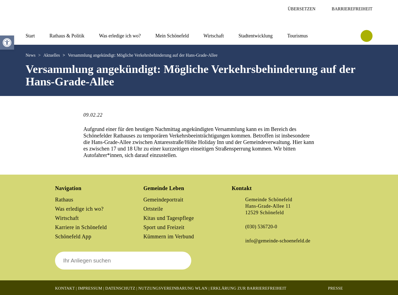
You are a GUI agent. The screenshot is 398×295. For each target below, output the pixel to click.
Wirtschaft (213, 36)
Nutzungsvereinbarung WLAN (173, 288)
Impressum (90, 288)
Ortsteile (153, 209)
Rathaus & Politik (67, 36)
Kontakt (65, 288)
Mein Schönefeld (172, 36)
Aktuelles (51, 55)
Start (30, 36)
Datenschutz (120, 288)
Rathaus (64, 200)
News (30, 55)
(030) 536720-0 (261, 226)
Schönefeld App (73, 236)
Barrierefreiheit (352, 9)
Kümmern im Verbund (168, 236)
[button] (7, 43)
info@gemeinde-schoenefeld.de (277, 240)
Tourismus (297, 36)
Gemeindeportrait (163, 200)
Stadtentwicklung (255, 36)
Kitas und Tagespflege (168, 218)
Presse (335, 288)
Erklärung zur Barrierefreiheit (248, 288)
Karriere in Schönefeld (81, 227)
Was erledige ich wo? (120, 36)
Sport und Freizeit (164, 227)
